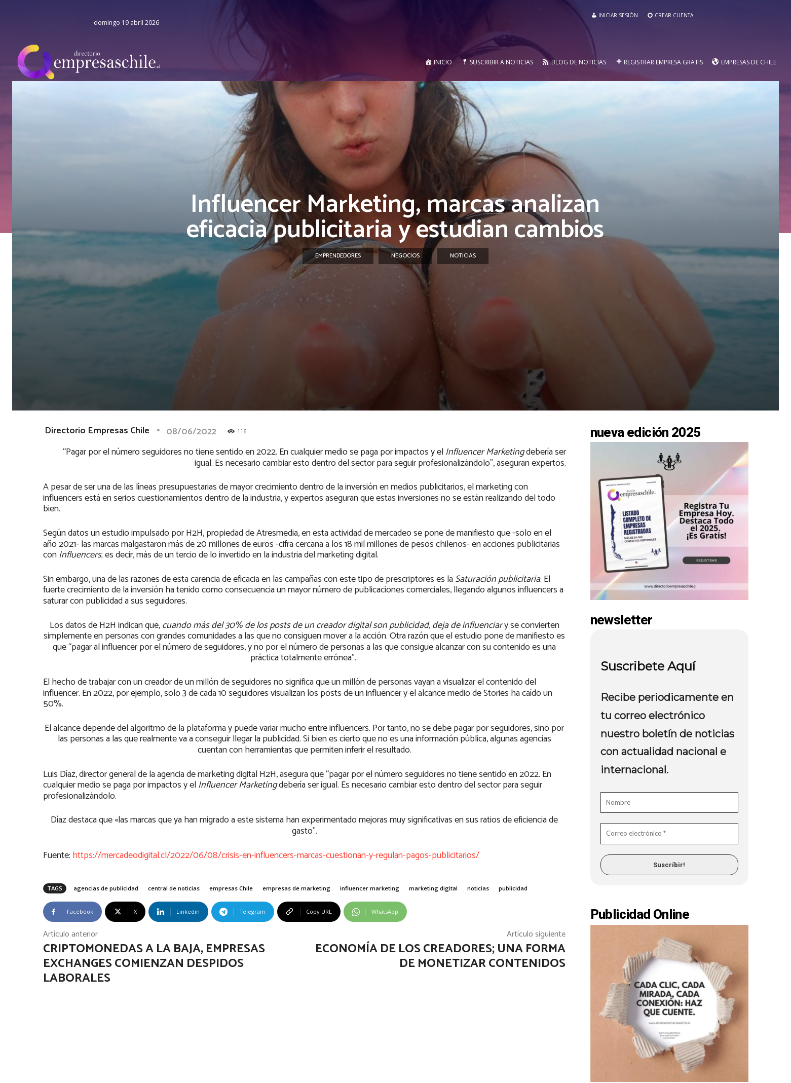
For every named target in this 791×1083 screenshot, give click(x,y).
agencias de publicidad (105, 888)
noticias (478, 888)
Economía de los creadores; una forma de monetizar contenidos (440, 956)
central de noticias (174, 888)
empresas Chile (231, 888)
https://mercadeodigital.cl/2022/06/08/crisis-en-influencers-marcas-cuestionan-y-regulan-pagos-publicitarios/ (275, 855)
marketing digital (433, 888)
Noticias (462, 256)
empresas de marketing (296, 888)
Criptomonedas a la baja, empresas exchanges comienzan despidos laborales (154, 963)
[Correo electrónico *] (669, 833)
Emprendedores (338, 256)
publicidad (513, 888)
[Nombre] (669, 802)
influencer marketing (369, 888)
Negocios (405, 256)
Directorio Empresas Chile (97, 430)
